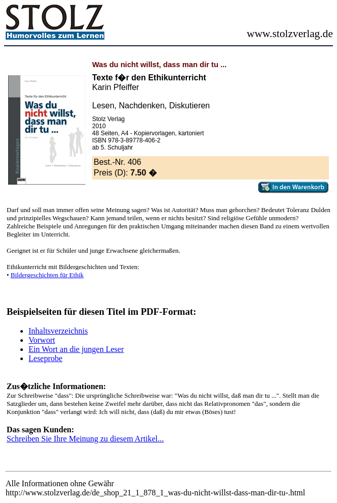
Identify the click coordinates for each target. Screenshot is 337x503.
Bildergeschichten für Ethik (47, 275)
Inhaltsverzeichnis (58, 331)
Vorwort (42, 340)
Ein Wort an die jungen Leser (76, 349)
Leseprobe (46, 358)
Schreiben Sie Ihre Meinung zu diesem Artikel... (85, 438)
